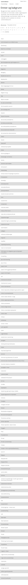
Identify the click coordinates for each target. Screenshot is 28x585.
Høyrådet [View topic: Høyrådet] (3, 241)
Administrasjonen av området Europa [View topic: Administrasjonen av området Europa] (9, 42)
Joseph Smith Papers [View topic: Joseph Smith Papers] (5, 273)
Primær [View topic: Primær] (2, 438)
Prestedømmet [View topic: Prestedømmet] (4, 435)
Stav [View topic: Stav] (2, 500)
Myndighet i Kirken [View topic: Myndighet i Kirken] (5, 367)
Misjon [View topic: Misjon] (2, 347)
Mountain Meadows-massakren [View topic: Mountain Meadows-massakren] (8, 364)
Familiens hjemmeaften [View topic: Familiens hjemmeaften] (6, 163)
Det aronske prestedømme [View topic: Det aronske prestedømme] (7, 119)
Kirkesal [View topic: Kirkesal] (2, 317)
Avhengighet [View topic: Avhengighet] (4, 59)
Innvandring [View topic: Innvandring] (3, 256)
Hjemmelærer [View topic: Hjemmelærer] (4, 227)
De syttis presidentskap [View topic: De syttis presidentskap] (6, 103)
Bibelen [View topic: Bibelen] (2, 82)
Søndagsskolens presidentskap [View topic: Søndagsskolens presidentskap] (8, 490)
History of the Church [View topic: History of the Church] (6, 211)
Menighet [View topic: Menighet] (3, 340)
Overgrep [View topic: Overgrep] (3, 401)
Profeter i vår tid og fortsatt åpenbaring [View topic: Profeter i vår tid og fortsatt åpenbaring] (9, 448)
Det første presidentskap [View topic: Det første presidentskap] (6, 123)
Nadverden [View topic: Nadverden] (3, 371)
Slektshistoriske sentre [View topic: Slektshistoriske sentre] (6, 487)
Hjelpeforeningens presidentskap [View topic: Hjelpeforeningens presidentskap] (8, 221)
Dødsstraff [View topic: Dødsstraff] (3, 143)
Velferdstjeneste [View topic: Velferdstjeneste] (4, 575)
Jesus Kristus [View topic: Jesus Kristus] (4, 263)
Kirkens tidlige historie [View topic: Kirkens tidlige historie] (6, 306)
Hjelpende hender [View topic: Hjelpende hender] (5, 224)
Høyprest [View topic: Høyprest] (3, 237)
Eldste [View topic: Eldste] (2, 150)
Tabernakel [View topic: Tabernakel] (3, 517)
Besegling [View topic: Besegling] (3, 72)
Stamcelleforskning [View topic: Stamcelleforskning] (5, 494)
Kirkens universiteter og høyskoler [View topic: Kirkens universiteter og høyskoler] (8, 310)
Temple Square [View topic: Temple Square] (4, 527)
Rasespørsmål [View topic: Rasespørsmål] (4, 458)
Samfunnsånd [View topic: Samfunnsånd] (4, 472)
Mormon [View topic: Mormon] (3, 354)
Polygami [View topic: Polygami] (3, 428)
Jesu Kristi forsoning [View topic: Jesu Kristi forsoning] (5, 259)
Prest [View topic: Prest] (2, 431)
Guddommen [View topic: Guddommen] (4, 200)
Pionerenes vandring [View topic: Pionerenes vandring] (5, 418)
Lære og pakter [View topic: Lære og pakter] (4, 327)
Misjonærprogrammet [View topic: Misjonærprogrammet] (6, 350)
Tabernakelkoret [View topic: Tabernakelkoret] (4, 521)
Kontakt (17, 4)
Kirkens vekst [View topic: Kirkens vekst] (4, 313)
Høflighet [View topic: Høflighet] (3, 231)
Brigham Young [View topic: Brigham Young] (4, 92)
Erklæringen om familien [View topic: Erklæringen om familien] (6, 157)
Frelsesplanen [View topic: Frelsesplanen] (4, 177)
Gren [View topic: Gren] (2, 197)
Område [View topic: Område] (3, 384)
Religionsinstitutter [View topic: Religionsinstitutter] (5, 465)
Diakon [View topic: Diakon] (2, 136)
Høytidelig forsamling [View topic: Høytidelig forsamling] (6, 244)
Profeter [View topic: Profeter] (3, 445)
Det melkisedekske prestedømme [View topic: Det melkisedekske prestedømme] (8, 126)
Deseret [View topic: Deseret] (3, 113)
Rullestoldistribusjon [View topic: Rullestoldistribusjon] (5, 468)
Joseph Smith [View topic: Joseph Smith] (4, 266)
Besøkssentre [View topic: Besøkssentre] (4, 79)
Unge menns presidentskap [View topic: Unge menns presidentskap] (7, 558)
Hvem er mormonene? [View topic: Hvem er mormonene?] (6, 248)
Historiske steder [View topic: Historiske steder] (5, 207)
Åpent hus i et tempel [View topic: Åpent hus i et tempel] (6, 49)
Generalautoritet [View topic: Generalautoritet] (4, 184)
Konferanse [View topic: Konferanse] (3, 320)
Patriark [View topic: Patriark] (2, 408)
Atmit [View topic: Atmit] (2, 55)
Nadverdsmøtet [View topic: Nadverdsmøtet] (4, 374)
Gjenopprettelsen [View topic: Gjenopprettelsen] (5, 190)
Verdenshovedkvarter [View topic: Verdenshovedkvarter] (6, 578)
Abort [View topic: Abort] (2, 38)
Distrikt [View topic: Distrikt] (2, 140)
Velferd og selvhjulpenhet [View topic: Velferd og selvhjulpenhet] (6, 571)
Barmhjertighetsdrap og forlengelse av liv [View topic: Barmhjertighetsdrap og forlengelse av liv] (10, 62)
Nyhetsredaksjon (4, 1)
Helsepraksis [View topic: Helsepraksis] (4, 204)
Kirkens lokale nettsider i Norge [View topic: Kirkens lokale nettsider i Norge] (8, 296)
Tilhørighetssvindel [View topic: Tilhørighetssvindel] (5, 537)
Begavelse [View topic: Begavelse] (3, 69)
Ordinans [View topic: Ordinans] (3, 398)
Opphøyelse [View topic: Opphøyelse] (3, 387)
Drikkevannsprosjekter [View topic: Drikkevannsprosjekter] (6, 146)
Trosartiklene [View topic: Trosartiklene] (4, 544)
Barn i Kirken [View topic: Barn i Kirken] (4, 65)
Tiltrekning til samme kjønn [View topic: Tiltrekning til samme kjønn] (7, 541)
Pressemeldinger (4, 4)
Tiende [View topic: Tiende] (2, 534)
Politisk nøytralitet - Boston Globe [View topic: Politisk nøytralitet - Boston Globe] (8, 425)
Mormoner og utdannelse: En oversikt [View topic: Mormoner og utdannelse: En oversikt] (9, 357)
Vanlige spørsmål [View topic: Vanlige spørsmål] (5, 568)
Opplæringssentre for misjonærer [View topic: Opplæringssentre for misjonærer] (8, 394)
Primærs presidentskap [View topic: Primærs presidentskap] (6, 441)
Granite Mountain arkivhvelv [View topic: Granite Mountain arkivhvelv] (7, 194)
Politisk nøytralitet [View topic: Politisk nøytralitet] (5, 421)
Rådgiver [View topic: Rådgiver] (3, 455)
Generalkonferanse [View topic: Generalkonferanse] (5, 187)
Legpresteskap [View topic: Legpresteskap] (4, 333)
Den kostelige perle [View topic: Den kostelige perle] (5, 109)
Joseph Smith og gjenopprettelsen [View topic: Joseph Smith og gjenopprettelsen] (8, 269)
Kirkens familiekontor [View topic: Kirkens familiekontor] (6, 286)
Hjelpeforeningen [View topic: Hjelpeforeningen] (5, 217)
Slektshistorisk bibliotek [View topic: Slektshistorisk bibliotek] (6, 483)
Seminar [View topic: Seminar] (3, 475)
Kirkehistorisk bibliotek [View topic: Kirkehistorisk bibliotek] (6, 280)
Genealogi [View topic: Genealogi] (3, 180)
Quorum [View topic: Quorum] (3, 452)
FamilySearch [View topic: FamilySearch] (4, 167)
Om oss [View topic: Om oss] (2, 381)
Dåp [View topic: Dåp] (2, 96)
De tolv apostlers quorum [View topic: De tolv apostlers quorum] (6, 106)
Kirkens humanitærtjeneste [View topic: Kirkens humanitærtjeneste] (7, 293)
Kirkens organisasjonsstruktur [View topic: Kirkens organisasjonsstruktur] (7, 300)
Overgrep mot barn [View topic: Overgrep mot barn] (5, 404)
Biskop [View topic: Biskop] (2, 89)
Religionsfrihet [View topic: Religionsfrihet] (4, 462)
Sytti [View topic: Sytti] (2, 514)
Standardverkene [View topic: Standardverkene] (5, 497)
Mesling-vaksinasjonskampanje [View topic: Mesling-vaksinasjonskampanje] (8, 344)
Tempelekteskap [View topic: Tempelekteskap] (4, 524)
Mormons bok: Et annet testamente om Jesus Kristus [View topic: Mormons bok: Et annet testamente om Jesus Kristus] (12, 360)
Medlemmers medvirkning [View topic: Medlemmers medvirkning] (7, 337)
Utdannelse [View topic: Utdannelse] (3, 561)
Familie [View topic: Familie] (2, 160)
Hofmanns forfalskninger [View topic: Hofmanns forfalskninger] (6, 234)
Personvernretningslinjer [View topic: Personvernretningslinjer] (6, 414)
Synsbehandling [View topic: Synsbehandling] (4, 510)
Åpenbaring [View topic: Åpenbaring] (3, 45)
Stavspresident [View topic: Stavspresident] (4, 504)
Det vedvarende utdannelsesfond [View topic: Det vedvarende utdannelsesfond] (8, 133)
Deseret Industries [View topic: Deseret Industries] (5, 116)
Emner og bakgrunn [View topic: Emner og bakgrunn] (5, 153)
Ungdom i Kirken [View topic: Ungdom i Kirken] (5, 551)
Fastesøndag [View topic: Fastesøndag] (4, 170)
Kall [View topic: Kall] (2, 276)
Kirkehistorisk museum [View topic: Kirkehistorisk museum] (6, 283)
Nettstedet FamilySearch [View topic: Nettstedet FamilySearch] (6, 377)
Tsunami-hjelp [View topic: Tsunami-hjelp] (4, 548)
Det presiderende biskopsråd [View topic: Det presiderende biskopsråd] (7, 130)
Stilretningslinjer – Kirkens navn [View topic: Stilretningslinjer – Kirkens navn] (8, 507)
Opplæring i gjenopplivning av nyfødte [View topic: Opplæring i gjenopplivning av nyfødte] (9, 391)
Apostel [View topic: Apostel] (2, 52)
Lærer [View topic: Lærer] (2, 330)
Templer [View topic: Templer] (3, 531)
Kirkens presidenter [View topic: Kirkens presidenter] (5, 303)
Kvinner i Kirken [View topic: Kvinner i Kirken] (4, 323)
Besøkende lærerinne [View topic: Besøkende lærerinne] (6, 76)
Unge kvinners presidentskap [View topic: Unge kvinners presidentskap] (7, 554)
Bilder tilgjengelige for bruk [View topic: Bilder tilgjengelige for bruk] (7, 86)
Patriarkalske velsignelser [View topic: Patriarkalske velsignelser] (6, 411)
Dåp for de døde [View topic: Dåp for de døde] (4, 99)
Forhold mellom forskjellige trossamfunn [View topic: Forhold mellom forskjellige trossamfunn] (10, 173)
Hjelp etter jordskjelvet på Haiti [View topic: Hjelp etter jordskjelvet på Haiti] (8, 214)
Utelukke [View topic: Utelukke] (3, 564)
